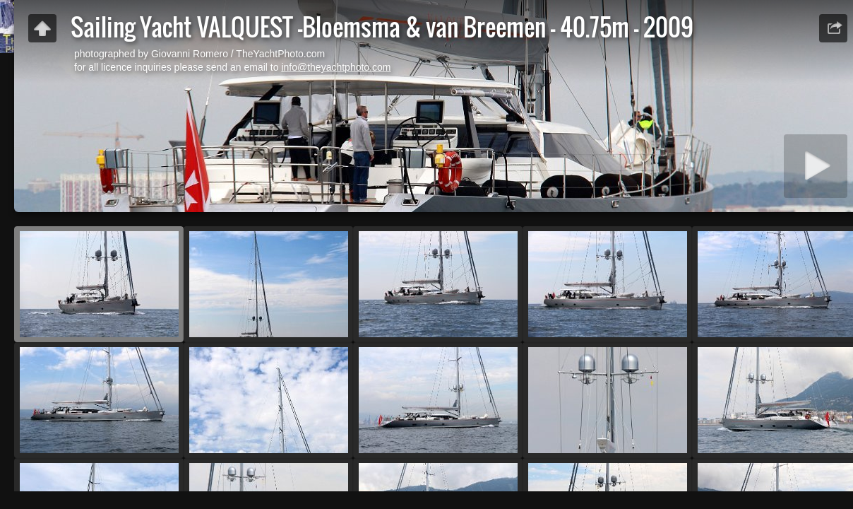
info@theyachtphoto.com (335, 67)
